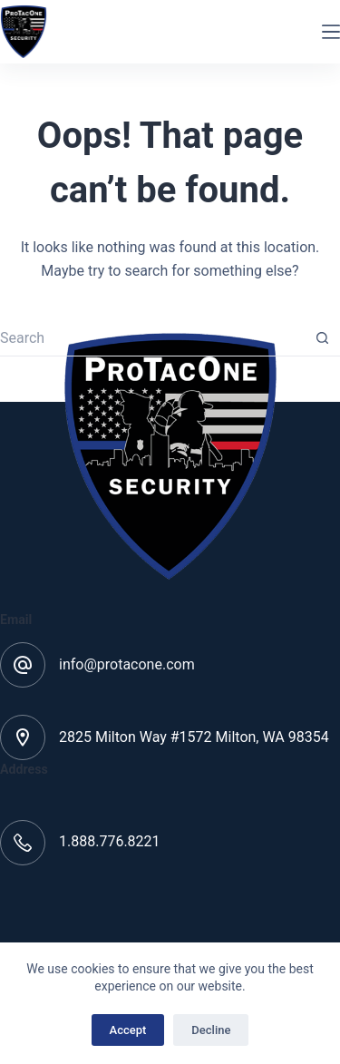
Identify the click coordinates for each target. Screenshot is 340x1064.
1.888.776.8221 (109, 841)
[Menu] (331, 32)
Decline (210, 1030)
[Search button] (322, 338)
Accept (128, 1030)
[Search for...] (152, 338)
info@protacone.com (127, 664)
